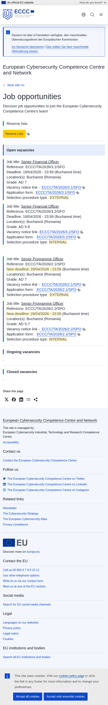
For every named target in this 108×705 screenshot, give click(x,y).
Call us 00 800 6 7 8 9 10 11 (21, 570)
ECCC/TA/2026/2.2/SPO (60, 329)
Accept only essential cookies (66, 696)
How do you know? (93, 2)
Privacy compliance (15, 524)
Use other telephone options (21, 575)
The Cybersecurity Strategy (20, 513)
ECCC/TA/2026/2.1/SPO (61, 284)
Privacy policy (12, 628)
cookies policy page (71, 675)
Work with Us (15, 85)
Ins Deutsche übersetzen (28, 46)
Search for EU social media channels (27, 604)
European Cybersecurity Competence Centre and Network (50, 420)
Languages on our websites (21, 622)
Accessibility (11, 442)
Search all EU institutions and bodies (26, 657)
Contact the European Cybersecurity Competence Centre (40, 460)
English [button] (83, 14)
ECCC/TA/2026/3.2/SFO (59, 232)
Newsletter (10, 508)
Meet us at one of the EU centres (24, 586)
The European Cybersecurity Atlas (25, 519)
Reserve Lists (14, 133)
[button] (6, 399)
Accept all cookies (27, 696)
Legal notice (11, 633)
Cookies (8, 639)
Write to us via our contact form (23, 580)
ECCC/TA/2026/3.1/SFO (61, 187)
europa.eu (33, 551)
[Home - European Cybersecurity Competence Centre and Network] (18, 14)
